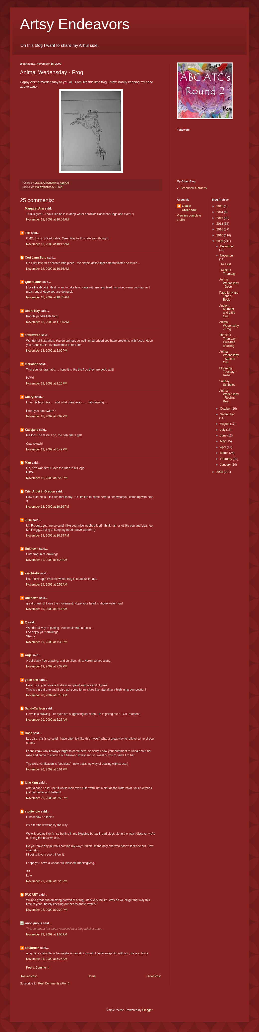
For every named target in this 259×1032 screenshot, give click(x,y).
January (225, 464)
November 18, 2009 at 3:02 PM (46, 416)
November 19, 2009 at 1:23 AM (46, 560)
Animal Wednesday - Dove (229, 283)
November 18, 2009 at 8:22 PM (46, 478)
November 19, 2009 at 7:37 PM (46, 666)
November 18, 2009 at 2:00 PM (46, 350)
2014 (220, 212)
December (227, 246)
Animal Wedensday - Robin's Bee (229, 396)
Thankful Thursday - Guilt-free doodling (228, 340)
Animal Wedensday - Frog (46, 186)
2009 (220, 241)
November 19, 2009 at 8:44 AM (46, 609)
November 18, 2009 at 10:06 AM (47, 219)
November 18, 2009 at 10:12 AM (47, 244)
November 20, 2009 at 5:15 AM (46, 695)
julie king (31, 782)
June (223, 435)
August (225, 424)
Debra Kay (32, 311)
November (227, 255)
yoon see (31, 680)
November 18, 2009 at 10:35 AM (47, 297)
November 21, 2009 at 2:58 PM (46, 798)
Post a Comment (37, 967)
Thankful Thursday (227, 272)
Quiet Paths (33, 282)
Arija (28, 655)
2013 (220, 218)
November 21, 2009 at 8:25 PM (46, 881)
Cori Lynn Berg (35, 257)
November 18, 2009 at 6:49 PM (46, 449)
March (224, 453)
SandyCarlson (35, 708)
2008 (220, 472)
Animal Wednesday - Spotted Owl (229, 357)
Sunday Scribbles (227, 383)
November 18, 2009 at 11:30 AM (47, 322)
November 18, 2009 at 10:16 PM (47, 506)
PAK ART (31, 894)
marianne (31, 364)
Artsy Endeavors (75, 24)
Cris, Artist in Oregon (40, 491)
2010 (220, 235)
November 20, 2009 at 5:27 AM (46, 719)
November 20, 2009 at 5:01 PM (46, 769)
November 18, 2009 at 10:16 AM (47, 269)
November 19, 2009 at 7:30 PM (46, 642)
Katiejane (31, 430)
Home (92, 976)
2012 (220, 223)
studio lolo (32, 811)
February (226, 459)
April (223, 447)
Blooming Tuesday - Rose (227, 372)
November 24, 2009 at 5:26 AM (46, 959)
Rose (28, 733)
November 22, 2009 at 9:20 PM (46, 910)
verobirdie (32, 573)
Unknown (31, 548)
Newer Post (29, 976)
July (223, 430)
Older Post (153, 976)
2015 (220, 206)
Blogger (147, 1010)
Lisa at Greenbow (189, 208)
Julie (28, 520)
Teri (27, 233)
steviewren (32, 335)
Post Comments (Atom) (53, 983)
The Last (225, 264)
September (227, 414)
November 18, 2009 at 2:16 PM (46, 383)
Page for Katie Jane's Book (228, 296)
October (225, 408)
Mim (28, 462)
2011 (220, 229)
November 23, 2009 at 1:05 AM (46, 934)
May (223, 441)
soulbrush (32, 948)
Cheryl (29, 397)
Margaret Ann (34, 208)
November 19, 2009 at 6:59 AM (46, 584)
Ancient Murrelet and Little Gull (227, 311)
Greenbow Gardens (194, 188)
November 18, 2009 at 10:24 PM (47, 535)
